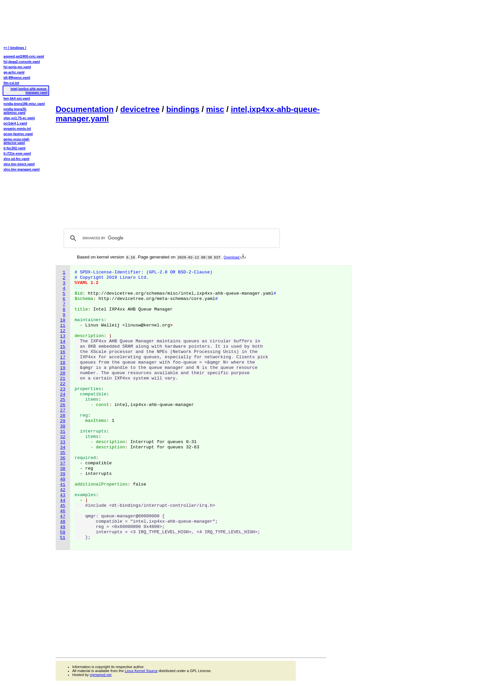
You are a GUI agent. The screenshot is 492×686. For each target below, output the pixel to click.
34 (62, 447)
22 (62, 383)
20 (62, 373)
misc (215, 109)
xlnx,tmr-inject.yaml (19, 164)
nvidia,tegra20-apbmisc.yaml (15, 111)
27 (62, 410)
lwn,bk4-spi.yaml (17, 98)
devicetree (140, 109)
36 (62, 458)
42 (62, 489)
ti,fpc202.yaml (15, 148)
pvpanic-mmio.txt (17, 129)
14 (62, 341)
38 (62, 468)
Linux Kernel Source (141, 671)
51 (62, 537)
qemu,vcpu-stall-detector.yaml (17, 141)
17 (62, 357)
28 (62, 415)
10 (62, 320)
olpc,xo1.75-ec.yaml (19, 118)
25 (62, 399)
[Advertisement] (191, 51)
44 (62, 500)
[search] (171, 238)
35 (62, 452)
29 (62, 421)
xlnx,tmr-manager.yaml (22, 169)
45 (62, 505)
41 (62, 484)
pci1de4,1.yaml (15, 123)
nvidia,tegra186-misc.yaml (24, 104)
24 (62, 394)
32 (62, 436)
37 (62, 463)
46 (62, 511)
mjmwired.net (100, 675)
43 (62, 495)
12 (62, 330)
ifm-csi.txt (11, 83)
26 (62, 405)
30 (62, 426)
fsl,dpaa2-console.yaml (22, 62)
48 (62, 521)
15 (62, 346)
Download (235, 257)
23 (62, 389)
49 (62, 527)
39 (62, 474)
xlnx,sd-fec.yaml (17, 159)
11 (62, 325)
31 (62, 431)
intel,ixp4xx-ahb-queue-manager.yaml (29, 90)
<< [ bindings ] (15, 48)
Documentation (85, 109)
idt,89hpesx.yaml (17, 78)
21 (62, 378)
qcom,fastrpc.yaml (18, 134)
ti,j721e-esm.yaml (17, 153)
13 (62, 336)
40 (62, 479)
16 (62, 352)
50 (62, 532)
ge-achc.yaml (14, 72)
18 (62, 362)
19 (62, 368)
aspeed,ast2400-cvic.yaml (24, 56)
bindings (182, 109)
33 (62, 442)
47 (62, 516)
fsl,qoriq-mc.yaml (17, 67)
